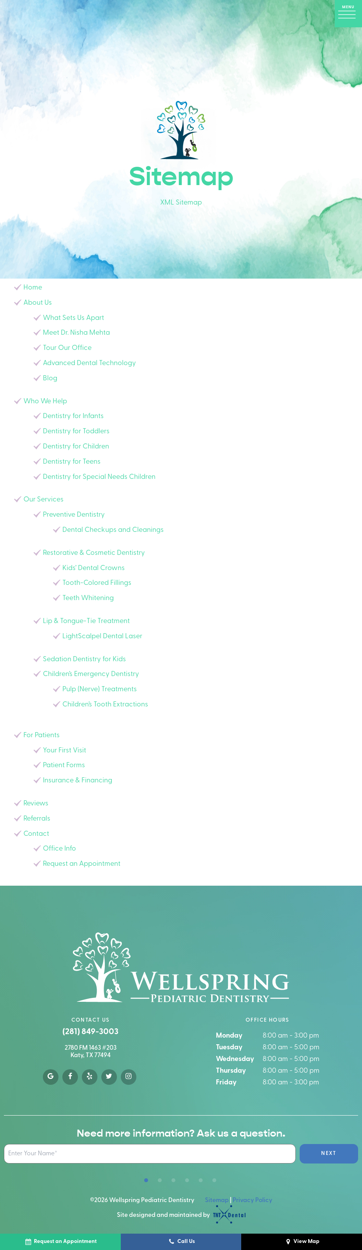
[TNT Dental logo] (228, 1215)
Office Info (59, 849)
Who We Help (45, 401)
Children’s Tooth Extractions (105, 704)
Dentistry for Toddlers (76, 431)
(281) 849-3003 (90, 1032)
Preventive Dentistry (74, 515)
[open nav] (348, 13)
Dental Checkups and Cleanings (113, 530)
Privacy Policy (252, 1200)
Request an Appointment (81, 864)
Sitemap (217, 1200)
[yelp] (89, 1077)
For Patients (41, 735)
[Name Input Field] (150, 1153)
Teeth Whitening (88, 598)
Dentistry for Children (76, 446)
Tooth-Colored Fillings (96, 583)
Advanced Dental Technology (89, 363)
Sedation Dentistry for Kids (84, 659)
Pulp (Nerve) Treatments (99, 689)
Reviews (35, 803)
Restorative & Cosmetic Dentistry (94, 553)
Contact (36, 834)
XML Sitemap (181, 203)
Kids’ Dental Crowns (93, 568)
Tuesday (229, 1047)
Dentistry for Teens (72, 462)
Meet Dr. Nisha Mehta (76, 333)
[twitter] (109, 1077)
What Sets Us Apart (73, 318)
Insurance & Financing (77, 780)
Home (32, 287)
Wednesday (235, 1059)
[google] (50, 1077)
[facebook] (70, 1077)
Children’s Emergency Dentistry (91, 674)
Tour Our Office (67, 348)
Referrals (36, 819)
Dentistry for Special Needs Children (99, 477)
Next (329, 1153)
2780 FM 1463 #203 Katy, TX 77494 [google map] (91, 1052)
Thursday (231, 1071)
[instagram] (128, 1077)
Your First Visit (64, 750)
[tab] (146, 1180)
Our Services (43, 499)
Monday (229, 1036)
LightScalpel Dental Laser (102, 636)
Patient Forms (64, 765)
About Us (37, 303)
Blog (50, 378)
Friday (226, 1082)
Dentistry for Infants (73, 416)
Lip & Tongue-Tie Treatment (86, 621)
